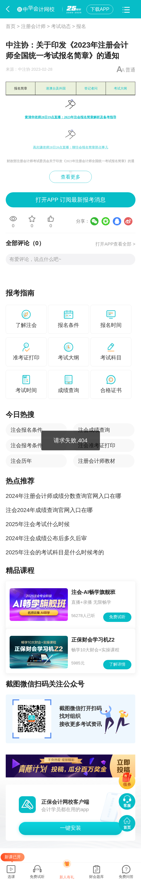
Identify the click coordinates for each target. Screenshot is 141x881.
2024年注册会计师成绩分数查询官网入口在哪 (63, 496)
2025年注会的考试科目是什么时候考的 (55, 552)
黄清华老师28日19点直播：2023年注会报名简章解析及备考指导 (70, 117)
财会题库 (96, 876)
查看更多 (70, 177)
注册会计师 (33, 26)
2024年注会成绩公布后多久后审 (46, 538)
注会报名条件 (27, 430)
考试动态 (61, 26)
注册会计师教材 (96, 461)
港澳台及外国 (56, 88)
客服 (127, 805)
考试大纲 (120, 88)
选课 (11, 876)
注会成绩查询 (94, 430)
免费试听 (117, 617)
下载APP (99, 9)
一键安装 (70, 828)
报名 (81, 26)
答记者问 (90, 88)
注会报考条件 (27, 445)
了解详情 (117, 664)
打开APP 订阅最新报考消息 (70, 200)
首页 (11, 26)
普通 (130, 70)
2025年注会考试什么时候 (38, 524)
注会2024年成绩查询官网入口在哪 (49, 510)
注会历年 (21, 461)
